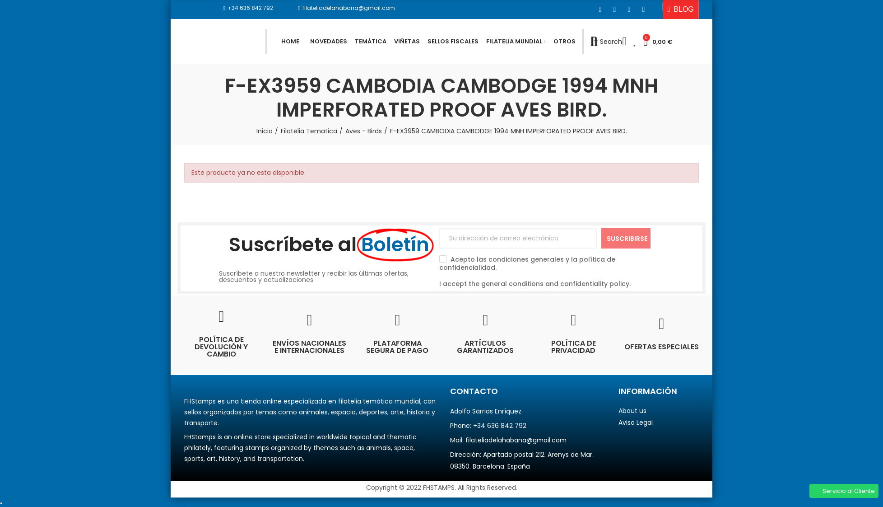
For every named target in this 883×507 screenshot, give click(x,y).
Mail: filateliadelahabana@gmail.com (508, 440)
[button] (248, 8)
